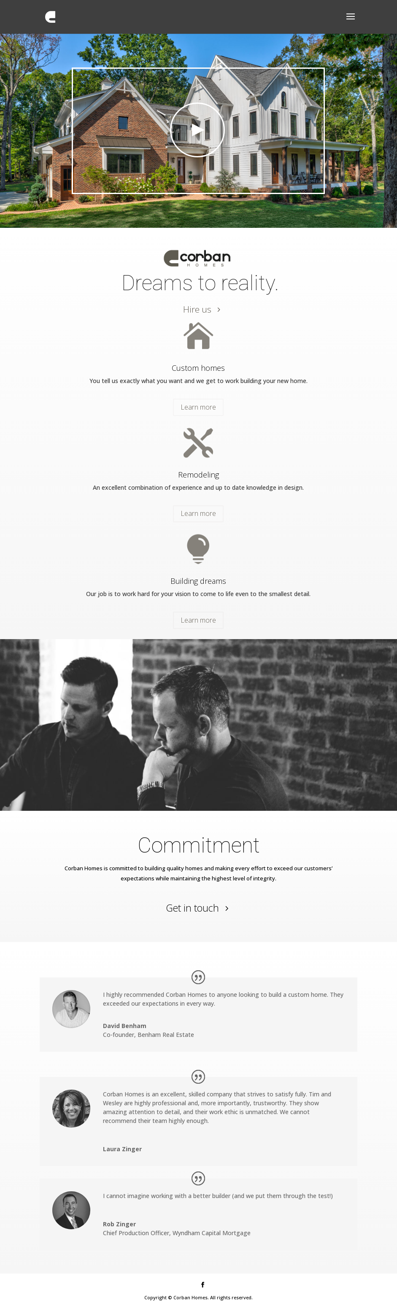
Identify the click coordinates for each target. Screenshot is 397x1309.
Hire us (197, 309)
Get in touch (192, 908)
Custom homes (198, 368)
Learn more (198, 407)
